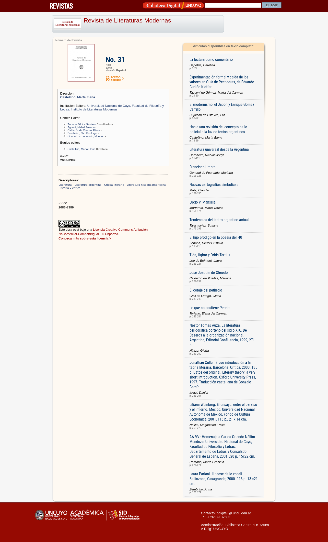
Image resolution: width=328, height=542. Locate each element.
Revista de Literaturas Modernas (127, 20)
